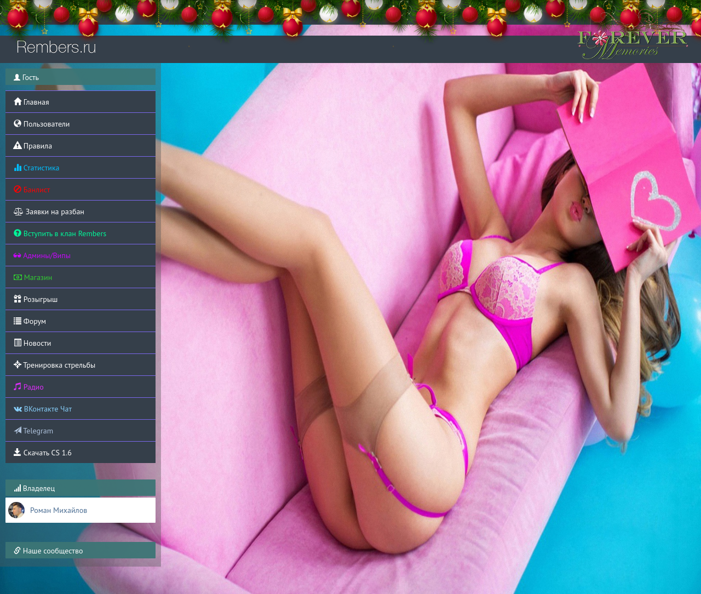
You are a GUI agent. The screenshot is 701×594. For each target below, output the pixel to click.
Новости (32, 343)
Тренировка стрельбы (54, 365)
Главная (31, 102)
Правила (33, 146)
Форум (30, 321)
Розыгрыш (36, 299)
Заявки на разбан (49, 211)
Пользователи (42, 124)
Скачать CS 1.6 (43, 453)
